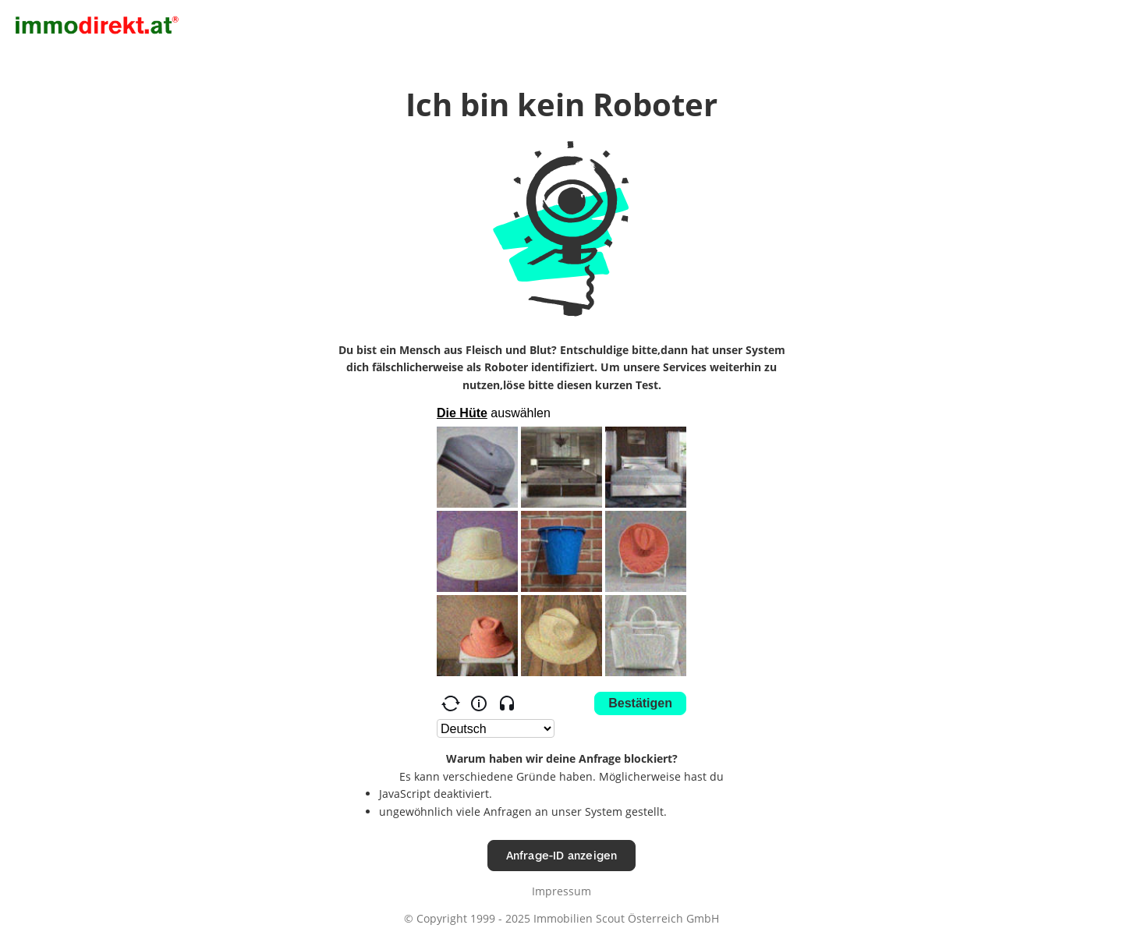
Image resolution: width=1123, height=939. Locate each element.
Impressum (561, 891)
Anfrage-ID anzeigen (562, 855)
